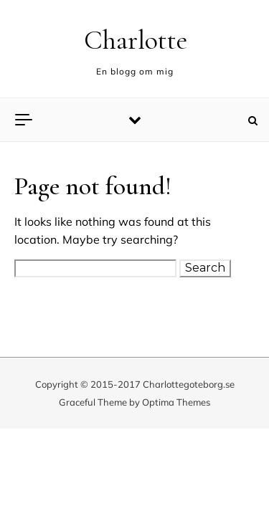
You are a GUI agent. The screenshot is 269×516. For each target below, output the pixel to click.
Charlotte (135, 40)
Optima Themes (176, 402)
